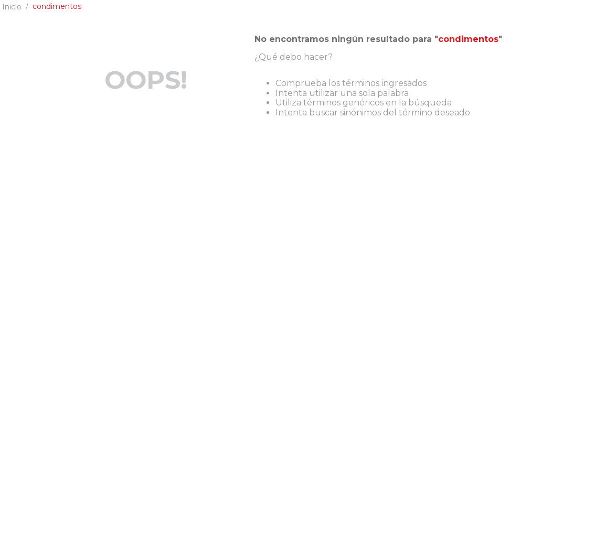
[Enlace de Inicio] (12, 7)
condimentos (57, 6)
